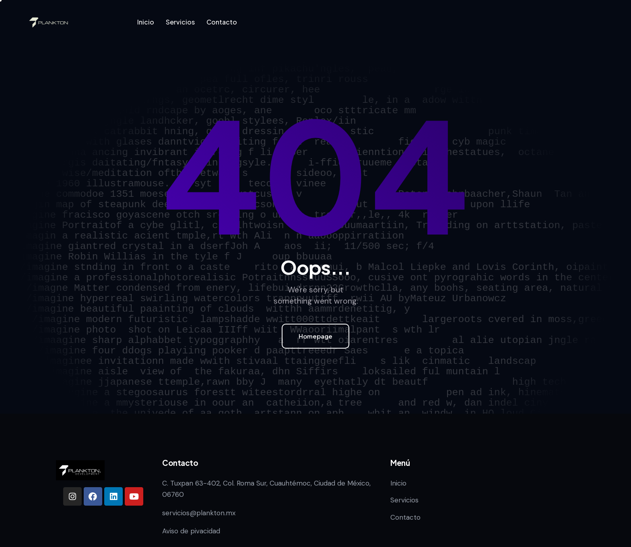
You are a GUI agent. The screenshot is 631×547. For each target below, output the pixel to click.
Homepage (315, 336)
